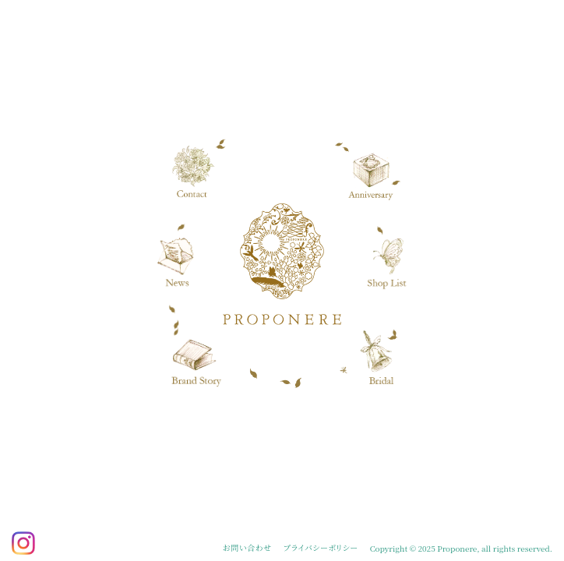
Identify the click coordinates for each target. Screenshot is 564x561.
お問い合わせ (246, 548)
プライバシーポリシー (321, 548)
